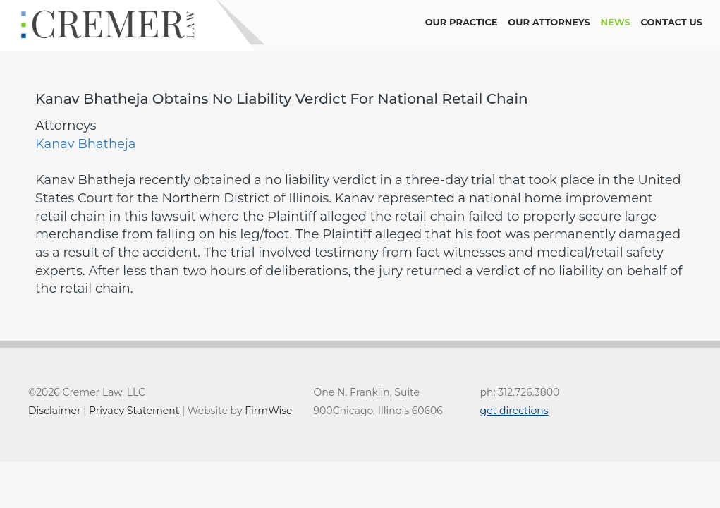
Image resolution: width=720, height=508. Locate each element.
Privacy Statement (134, 410)
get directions (514, 410)
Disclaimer (54, 410)
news (615, 22)
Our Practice (461, 22)
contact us (671, 22)
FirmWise (268, 410)
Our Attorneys (549, 22)
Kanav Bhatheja (85, 144)
